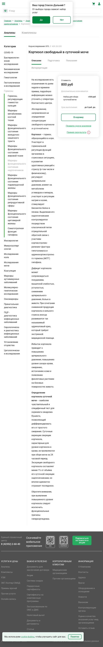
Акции (30, 575)
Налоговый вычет (36, 615)
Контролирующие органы (87, 609)
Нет (62, 20)
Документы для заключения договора (38, 568)
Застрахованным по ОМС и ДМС (37, 608)
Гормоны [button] (8, 91)
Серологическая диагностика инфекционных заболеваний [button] (11, 332)
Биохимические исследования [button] (12, 71)
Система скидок (35, 580)
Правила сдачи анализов (78, 126)
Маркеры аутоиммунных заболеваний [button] (11, 279)
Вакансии (83, 602)
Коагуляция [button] (10, 270)
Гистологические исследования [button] (12, 84)
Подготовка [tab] (54, 60)
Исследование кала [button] (11, 256)
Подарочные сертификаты (33, 588)
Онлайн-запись (8, 599)
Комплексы (29, 32)
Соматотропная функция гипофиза (16, 231)
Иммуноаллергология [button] (11, 247)
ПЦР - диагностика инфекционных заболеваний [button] (11, 317)
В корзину (78, 117)
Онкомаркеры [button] (11, 299)
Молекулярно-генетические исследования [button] (11, 290)
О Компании (84, 566)
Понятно (75, 636)
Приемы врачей (9, 588)
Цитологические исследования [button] (12, 352)
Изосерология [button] (11, 240)
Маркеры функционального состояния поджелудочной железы (17, 181)
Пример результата (76, 132)
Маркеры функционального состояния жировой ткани (17, 151)
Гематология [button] (10, 77)
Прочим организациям (64, 578)
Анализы (18, 21)
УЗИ (3, 577)
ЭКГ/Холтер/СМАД (10, 583)
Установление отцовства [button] (11, 344)
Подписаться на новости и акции (82, 540)
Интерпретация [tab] (39, 68)
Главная (7, 21)
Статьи (30, 629)
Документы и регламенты (33, 622)
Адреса (82, 577)
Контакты (83, 572)
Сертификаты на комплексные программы (35, 597)
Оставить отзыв (86, 628)
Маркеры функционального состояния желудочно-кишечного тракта (17, 133)
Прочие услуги (8, 593)
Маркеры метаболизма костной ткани (14, 115)
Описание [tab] (36, 60)
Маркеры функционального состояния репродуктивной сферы (17, 199)
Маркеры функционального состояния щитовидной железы (17, 217)
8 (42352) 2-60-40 (10, 544)
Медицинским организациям (60, 571)
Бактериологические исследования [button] (11, 60)
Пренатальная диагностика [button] (11, 306)
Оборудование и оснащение (86, 590)
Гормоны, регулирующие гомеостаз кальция (15, 101)
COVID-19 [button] (8, 52)
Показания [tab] (71, 60)
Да (41, 20)
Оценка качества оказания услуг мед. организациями (88, 619)
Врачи (81, 583)
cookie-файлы (27, 636)
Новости (82, 597)
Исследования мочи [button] (11, 264)
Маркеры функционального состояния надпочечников (17, 165)
